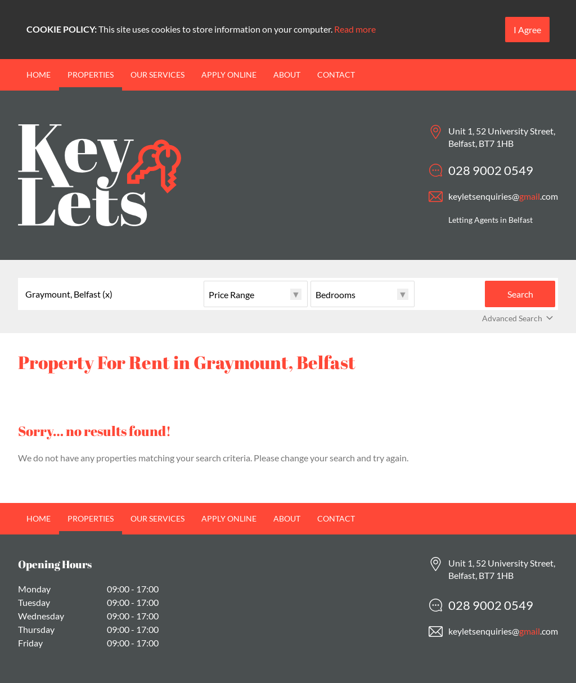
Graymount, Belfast (68, 294)
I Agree (527, 29)
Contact (336, 74)
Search (520, 294)
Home (38, 74)
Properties (91, 74)
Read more (355, 29)
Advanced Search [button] (518, 318)
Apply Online (228, 74)
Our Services (157, 74)
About (286, 74)
